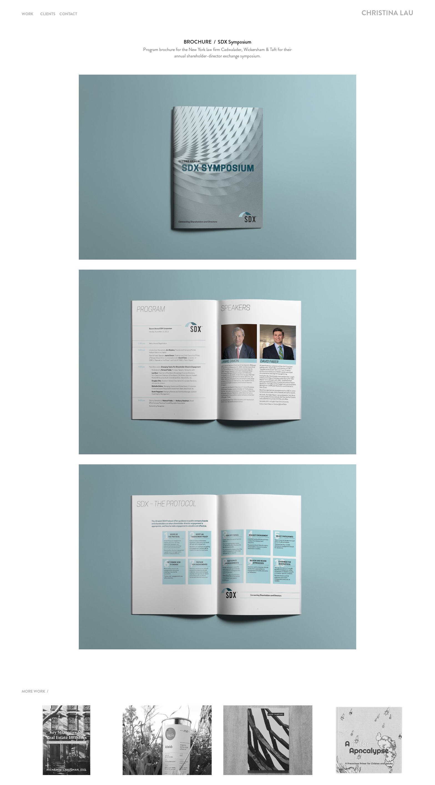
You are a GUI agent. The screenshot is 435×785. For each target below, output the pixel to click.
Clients (47, 14)
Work (27, 14)
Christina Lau (387, 13)
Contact (68, 14)
